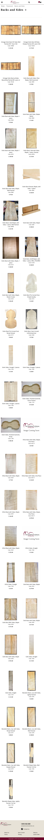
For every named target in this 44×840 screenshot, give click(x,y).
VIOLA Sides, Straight (31, 548)
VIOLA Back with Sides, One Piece (31, 476)
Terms (6, 834)
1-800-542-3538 (25, 824)
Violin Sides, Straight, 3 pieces (10, 367)
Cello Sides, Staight (10, 693)
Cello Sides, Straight (31, 657)
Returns (35, 832)
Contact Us (26, 829)
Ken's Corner (21, 832)
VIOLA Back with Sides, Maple (10, 476)
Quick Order (36, 834)
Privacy (20, 834)
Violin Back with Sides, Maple (31, 223)
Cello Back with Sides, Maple (31, 584)
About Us (6, 832)
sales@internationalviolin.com (27, 825)
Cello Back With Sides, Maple (10, 622)
